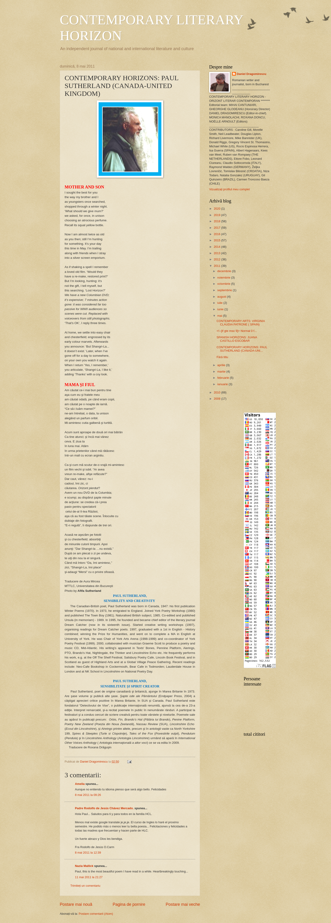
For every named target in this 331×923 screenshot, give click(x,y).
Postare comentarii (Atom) (96, 913)
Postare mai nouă (76, 904)
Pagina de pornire (129, 904)
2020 (217, 208)
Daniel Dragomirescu (251, 74)
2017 (217, 227)
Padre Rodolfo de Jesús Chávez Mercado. (104, 808)
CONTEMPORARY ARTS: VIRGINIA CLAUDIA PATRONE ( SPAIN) (241, 322)
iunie (220, 309)
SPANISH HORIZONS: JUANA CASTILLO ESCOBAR (237, 339)
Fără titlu (222, 357)
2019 (217, 215)
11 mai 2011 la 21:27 (89, 877)
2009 (217, 398)
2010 (217, 392)
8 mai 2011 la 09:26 (88, 795)
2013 (217, 253)
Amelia (80, 784)
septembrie (225, 290)
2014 (217, 246)
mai (220, 315)
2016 (217, 234)
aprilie (221, 365)
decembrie (224, 271)
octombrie (224, 283)
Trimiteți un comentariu (85, 885)
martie (221, 371)
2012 (217, 259)
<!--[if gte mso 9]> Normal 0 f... (237, 331)
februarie (223, 377)
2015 (217, 240)
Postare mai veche (183, 904)
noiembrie (224, 277)
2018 (217, 221)
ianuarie (222, 384)
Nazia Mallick (84, 866)
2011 (217, 266)
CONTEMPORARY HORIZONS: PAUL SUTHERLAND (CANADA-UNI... (242, 348)
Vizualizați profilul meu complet (229, 189)
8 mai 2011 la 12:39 (88, 852)
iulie (220, 303)
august (222, 296)
